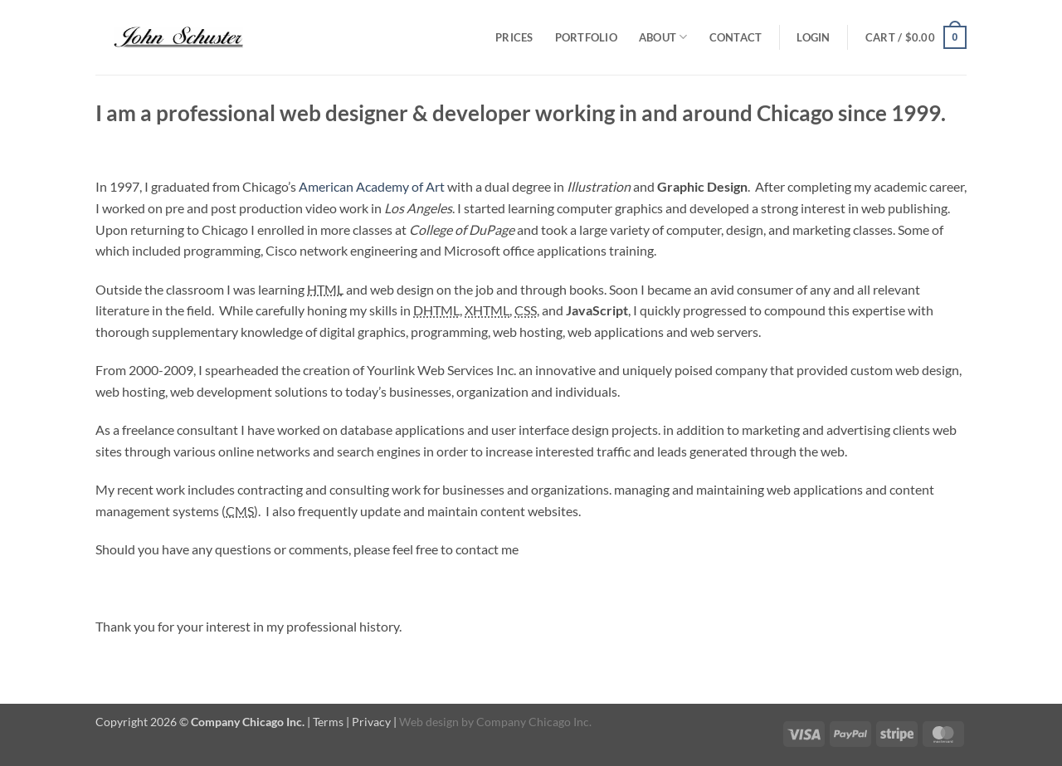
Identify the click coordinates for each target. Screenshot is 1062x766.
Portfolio (586, 37)
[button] (813, 37)
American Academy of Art (372, 186)
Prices (514, 37)
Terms (328, 722)
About (663, 37)
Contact (735, 37)
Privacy (371, 722)
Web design (429, 722)
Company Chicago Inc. (534, 722)
